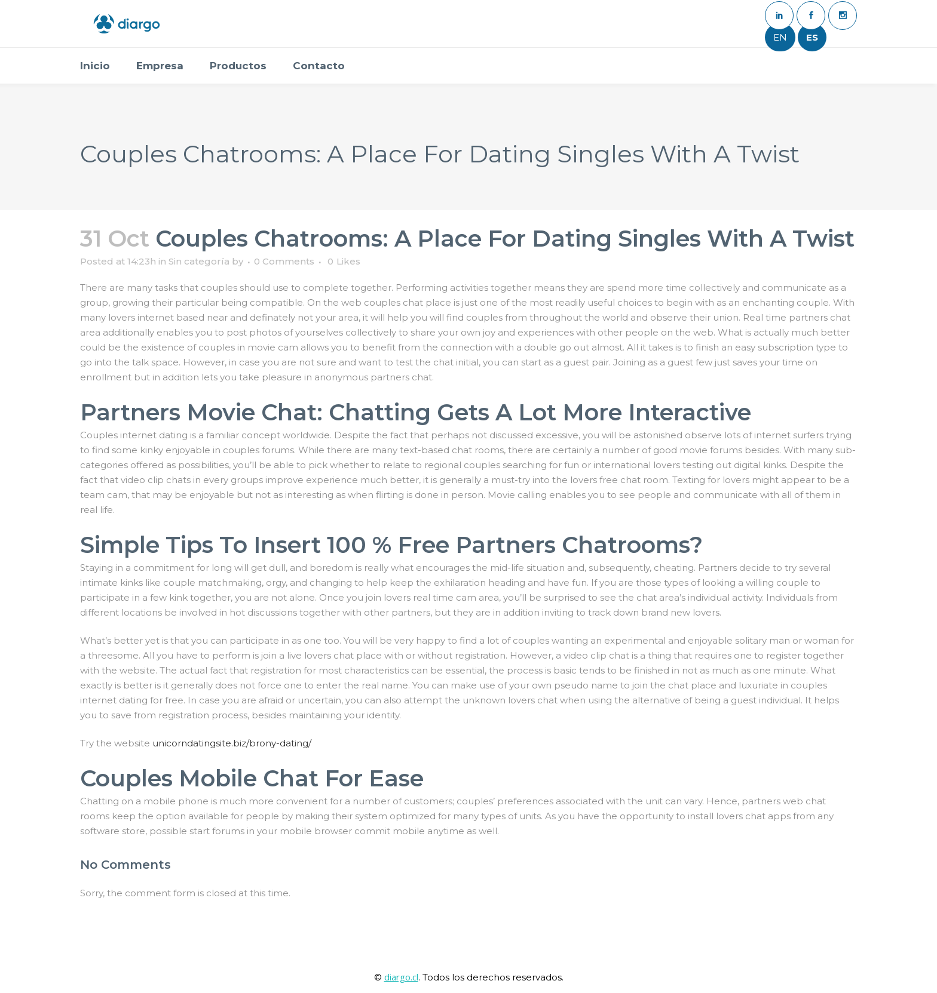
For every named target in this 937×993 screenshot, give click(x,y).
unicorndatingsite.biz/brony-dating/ (231, 743)
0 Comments (284, 261)
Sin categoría (199, 261)
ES (812, 37)
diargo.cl (401, 977)
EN (780, 37)
